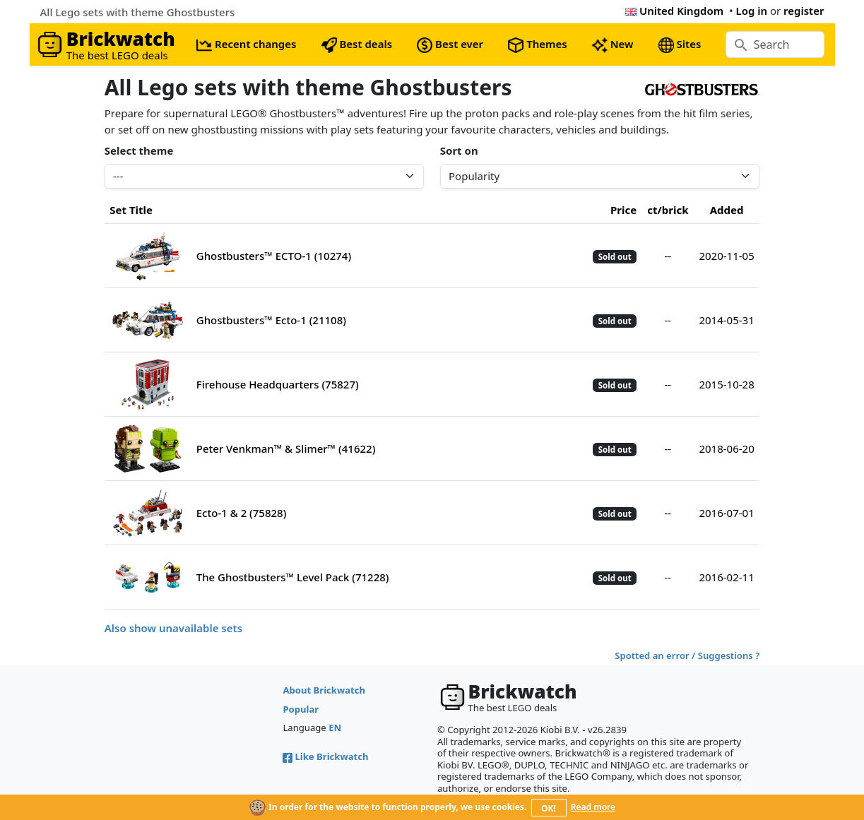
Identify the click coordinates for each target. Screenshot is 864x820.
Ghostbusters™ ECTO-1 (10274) (273, 256)
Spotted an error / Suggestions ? (687, 655)
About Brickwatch (324, 690)
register (803, 11)
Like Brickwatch (325, 756)
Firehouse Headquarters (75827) (277, 384)
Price (623, 210)
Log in (751, 11)
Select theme (139, 150)
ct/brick (667, 210)
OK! (548, 808)
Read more (593, 807)
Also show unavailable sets (173, 628)
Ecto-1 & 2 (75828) (241, 513)
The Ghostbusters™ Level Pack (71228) (292, 577)
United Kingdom (674, 11)
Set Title (131, 210)
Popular (301, 709)
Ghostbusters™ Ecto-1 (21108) (271, 320)
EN (335, 727)
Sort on (459, 150)
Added (727, 210)
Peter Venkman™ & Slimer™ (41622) (286, 448)
